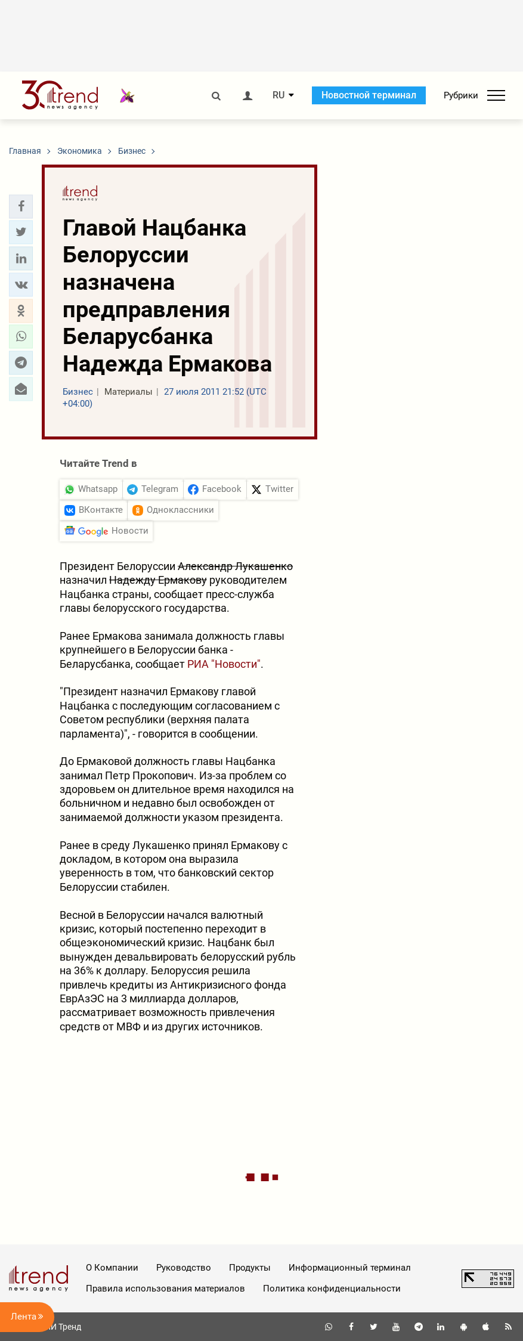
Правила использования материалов (165, 1288)
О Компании (112, 1267)
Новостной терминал (368, 95)
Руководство (183, 1267)
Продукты (250, 1267)
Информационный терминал (350, 1267)
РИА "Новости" (224, 664)
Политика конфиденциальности (332, 1288)
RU (278, 95)
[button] (21, 206)
